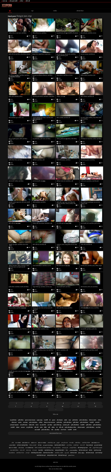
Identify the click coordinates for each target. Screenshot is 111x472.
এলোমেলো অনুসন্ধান (14, 424)
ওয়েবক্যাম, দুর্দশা (66, 424)
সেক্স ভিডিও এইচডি (59, 452)
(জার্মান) (19, 422)
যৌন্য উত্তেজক (60, 420)
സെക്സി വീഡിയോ (48, 445)
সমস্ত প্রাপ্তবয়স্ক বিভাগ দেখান (55, 433)
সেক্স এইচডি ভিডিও (14, 450)
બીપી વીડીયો (21, 447)
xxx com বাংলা (26, 442)
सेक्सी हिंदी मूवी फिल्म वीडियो (36, 452)
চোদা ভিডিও (69, 445)
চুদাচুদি (58, 442)
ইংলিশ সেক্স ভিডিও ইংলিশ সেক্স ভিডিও (43, 447)
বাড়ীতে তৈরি (31, 424)
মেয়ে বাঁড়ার (25, 422)
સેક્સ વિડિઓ (12, 452)
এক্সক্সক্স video (12, 445)
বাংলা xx (71, 442)
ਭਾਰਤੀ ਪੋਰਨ (76, 445)
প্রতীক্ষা (53, 427)
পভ (57, 427)
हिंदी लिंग (90, 450)
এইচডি (65, 420)
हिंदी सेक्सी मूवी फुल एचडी (83, 447)
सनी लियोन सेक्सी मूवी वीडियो (22, 445)
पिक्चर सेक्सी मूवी (89, 445)
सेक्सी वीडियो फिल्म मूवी (41, 455)
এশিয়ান (21, 1)
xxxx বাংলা (34, 442)
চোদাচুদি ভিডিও (73, 447)
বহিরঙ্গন (17, 427)
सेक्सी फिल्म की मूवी (97, 450)
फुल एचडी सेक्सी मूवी (98, 445)
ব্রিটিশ (45, 427)
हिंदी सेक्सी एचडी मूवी (90, 452)
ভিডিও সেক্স (55, 414)
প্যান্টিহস (40, 422)
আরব (70, 420)
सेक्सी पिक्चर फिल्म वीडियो (48, 452)
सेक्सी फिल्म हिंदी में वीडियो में (59, 445)
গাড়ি (52, 429)
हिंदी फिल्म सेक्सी (73, 452)
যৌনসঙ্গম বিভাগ (80, 10)
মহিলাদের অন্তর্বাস (92, 420)
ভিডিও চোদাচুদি (32, 445)
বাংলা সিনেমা (63, 429)
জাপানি (74, 429)
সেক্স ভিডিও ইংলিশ (86, 442)
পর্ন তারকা (34, 450)
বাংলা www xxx (29, 447)
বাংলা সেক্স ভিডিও (57, 447)
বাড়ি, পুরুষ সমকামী (13, 1)
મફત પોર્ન (67, 452)
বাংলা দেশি (82, 445)
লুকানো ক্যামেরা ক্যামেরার (30, 420)
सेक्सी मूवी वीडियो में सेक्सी (52, 455)
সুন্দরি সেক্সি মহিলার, (83, 420)
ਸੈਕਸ (67, 450)
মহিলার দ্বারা (14, 422)
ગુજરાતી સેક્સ (71, 455)
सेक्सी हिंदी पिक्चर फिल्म (49, 450)
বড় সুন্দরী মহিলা (13, 420)
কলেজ (37, 424)
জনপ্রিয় (55, 10)
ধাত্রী (49, 427)
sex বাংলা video (42, 442)
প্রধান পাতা (55, 462)
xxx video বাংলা (96, 442)
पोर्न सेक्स (39, 445)
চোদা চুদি (27, 452)
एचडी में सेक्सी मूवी (98, 452)
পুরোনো (53, 420)
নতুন (32, 10)
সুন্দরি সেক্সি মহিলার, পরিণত (70, 427)
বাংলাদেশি (97, 422)
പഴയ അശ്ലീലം (73, 450)
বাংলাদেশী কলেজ (23, 424)
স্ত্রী (49, 420)
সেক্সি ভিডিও (77, 442)
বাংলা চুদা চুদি (65, 447)
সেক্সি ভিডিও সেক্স (51, 442)
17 (95, 406)
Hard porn (39, 420)
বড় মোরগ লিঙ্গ (43, 424)
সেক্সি (12, 442)
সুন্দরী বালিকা (20, 420)
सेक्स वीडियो (40, 450)
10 (62, 406)
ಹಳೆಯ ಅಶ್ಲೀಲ (81, 452)
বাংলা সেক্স (5, 1)
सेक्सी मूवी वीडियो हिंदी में (59, 450)
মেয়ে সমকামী (37, 429)
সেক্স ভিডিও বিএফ (20, 452)
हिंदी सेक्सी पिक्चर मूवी (62, 455)
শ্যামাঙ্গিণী (46, 420)
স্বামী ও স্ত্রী (28, 1)
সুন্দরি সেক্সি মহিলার (67, 422)
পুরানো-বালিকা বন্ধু (57, 424)
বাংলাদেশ (23, 427)
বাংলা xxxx (18, 442)
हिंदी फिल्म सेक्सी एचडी (83, 450)
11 (78, 406)
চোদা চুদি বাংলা (64, 442)
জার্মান (41, 427)
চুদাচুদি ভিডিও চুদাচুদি (97, 447)
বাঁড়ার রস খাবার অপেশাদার (49, 422)
